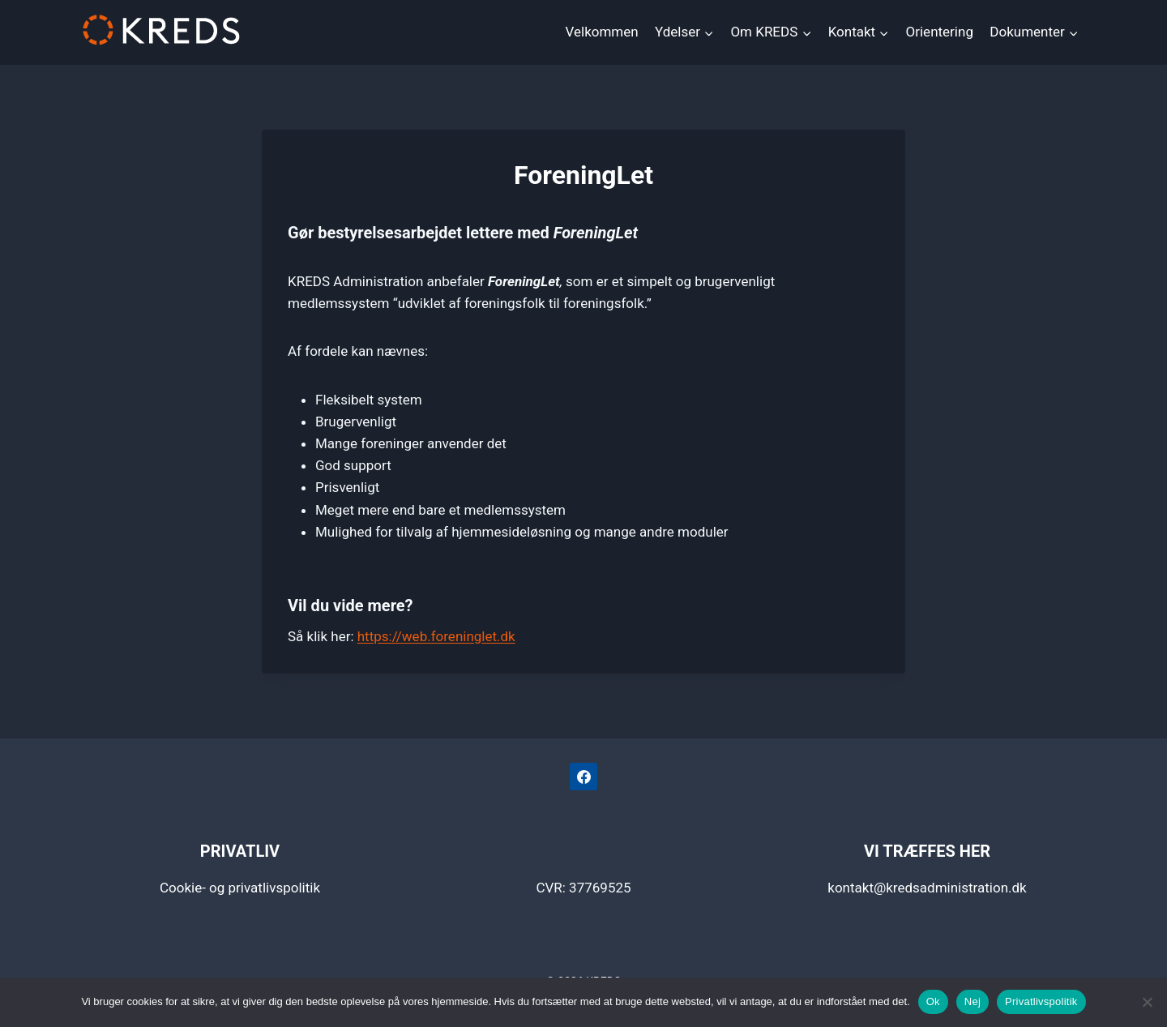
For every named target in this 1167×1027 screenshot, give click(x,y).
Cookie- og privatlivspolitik (240, 887)
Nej (972, 1001)
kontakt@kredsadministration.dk (926, 887)
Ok (933, 1001)
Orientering (939, 32)
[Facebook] (583, 776)
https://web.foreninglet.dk (436, 636)
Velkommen (602, 32)
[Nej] (1147, 1002)
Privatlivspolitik (1041, 1001)
